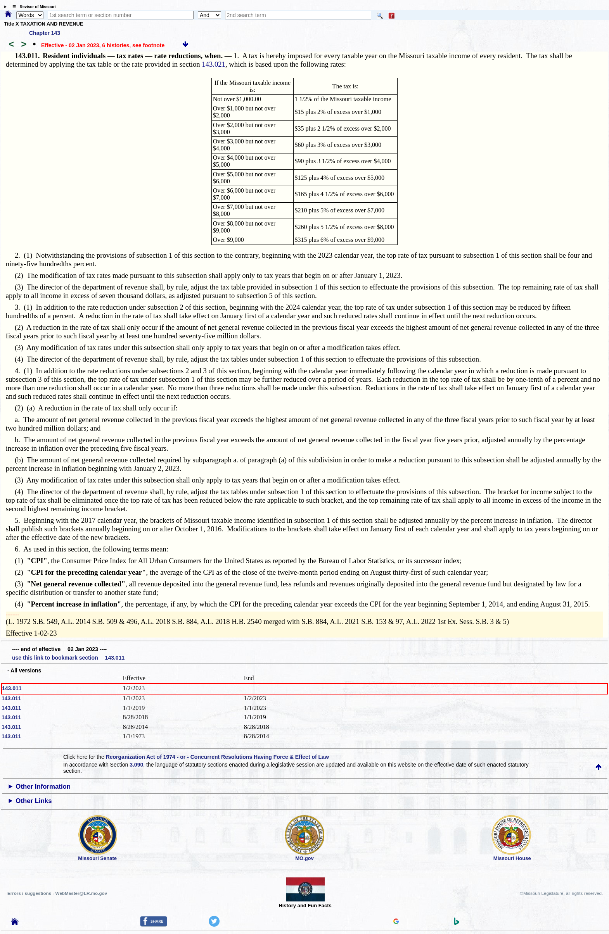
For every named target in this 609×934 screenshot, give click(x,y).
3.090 (136, 765)
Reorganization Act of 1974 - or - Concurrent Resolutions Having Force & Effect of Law (217, 757)
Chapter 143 (44, 33)
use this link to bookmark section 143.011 (68, 658)
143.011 (12, 688)
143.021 (213, 64)
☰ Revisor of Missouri (32, 7)
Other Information (43, 786)
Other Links (34, 801)
